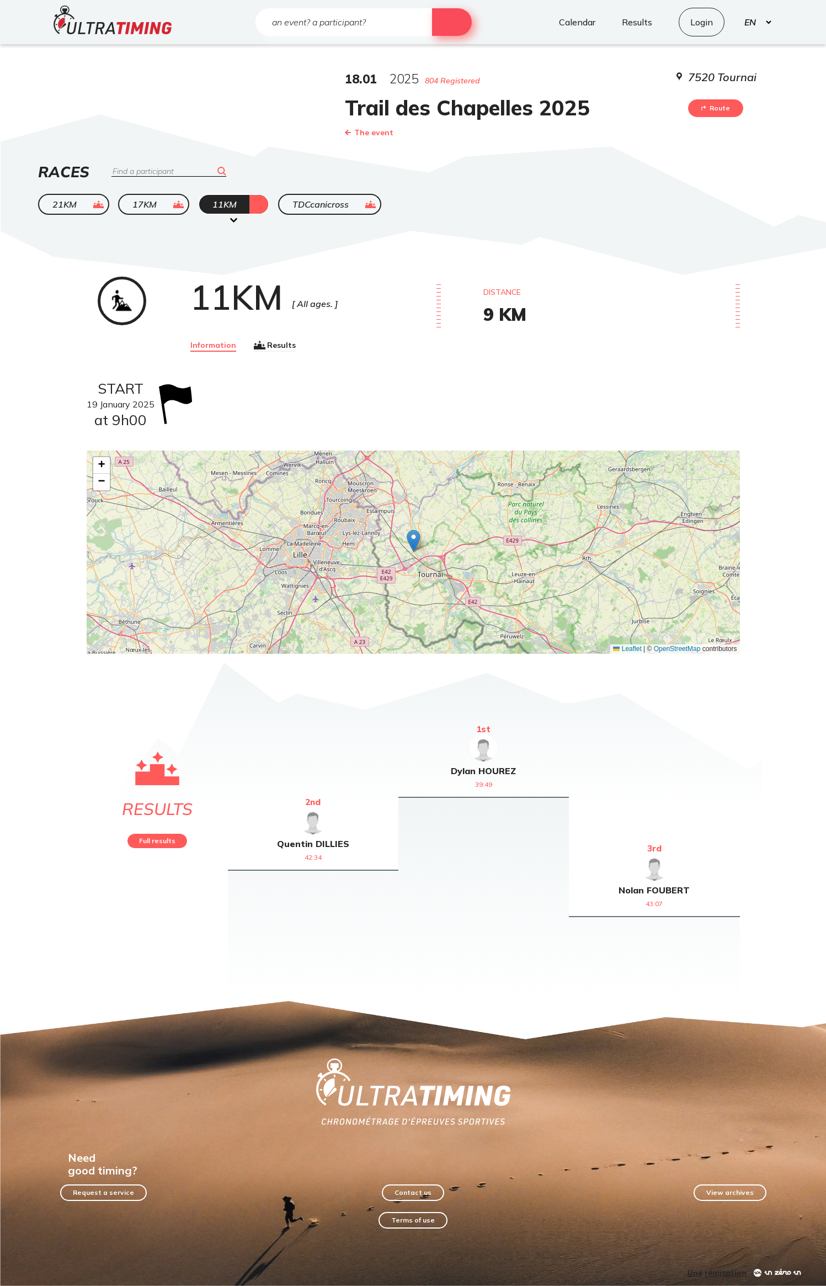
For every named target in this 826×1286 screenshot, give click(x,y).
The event (369, 132)
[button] (413, 541)
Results (275, 345)
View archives (730, 1192)
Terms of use (413, 1220)
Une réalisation (717, 1272)
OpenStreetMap (677, 649)
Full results (157, 841)
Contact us (413, 1192)
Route (715, 108)
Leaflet (627, 649)
